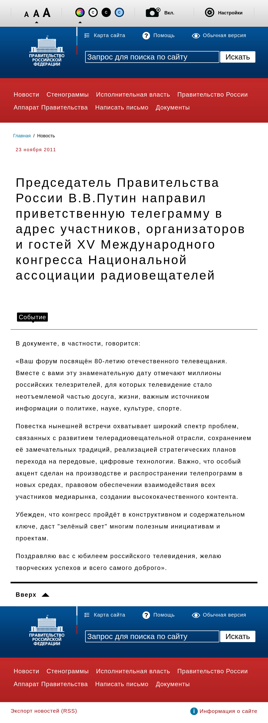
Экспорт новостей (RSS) (44, 711)
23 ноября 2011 (36, 149)
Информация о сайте (228, 711)
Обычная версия (224, 35)
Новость (46, 135)
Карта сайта (109, 35)
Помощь (164, 35)
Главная (22, 135)
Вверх (26, 594)
